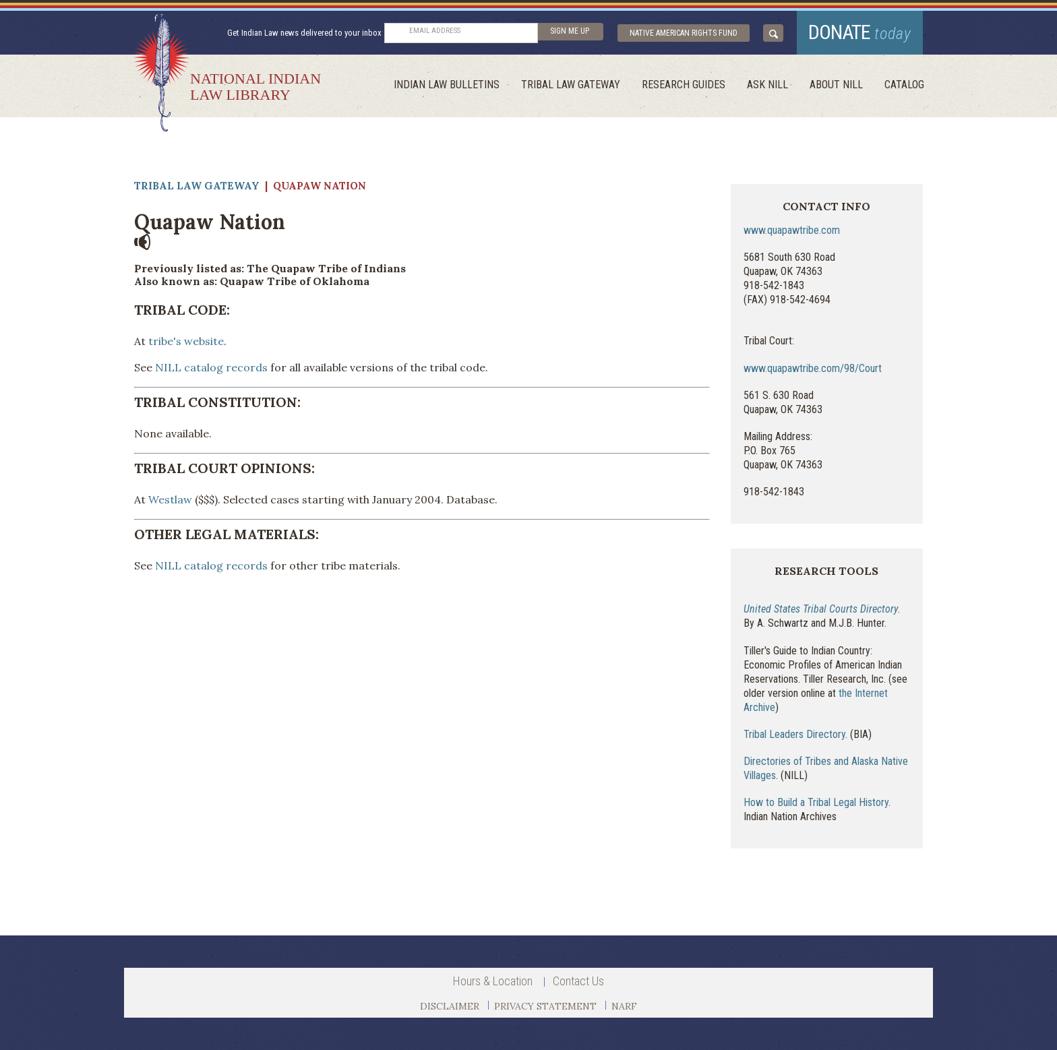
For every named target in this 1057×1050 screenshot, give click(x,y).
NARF (624, 1006)
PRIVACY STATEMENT (545, 1006)
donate (859, 32)
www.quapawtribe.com (792, 230)
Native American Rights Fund (683, 33)
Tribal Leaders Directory (794, 734)
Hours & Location (493, 981)
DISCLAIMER (449, 1006)
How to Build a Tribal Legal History (816, 802)
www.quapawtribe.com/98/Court (813, 368)
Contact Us (578, 981)
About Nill (836, 84)
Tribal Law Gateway (570, 84)
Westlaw (170, 499)
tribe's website (185, 341)
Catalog (904, 84)
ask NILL (767, 84)
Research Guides (683, 84)
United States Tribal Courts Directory (821, 609)
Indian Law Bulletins (447, 84)
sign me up (569, 31)
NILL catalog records (211, 367)
